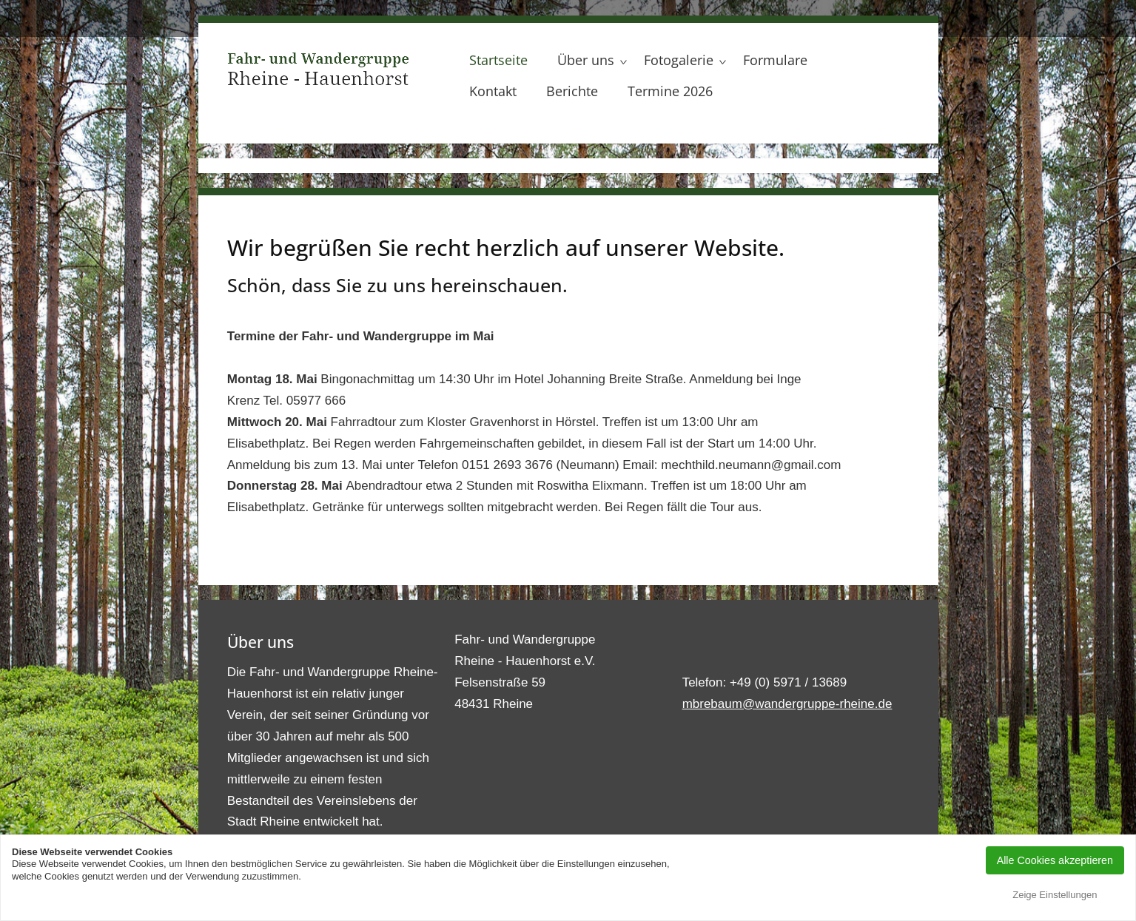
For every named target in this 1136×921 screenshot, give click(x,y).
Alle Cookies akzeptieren (1055, 860)
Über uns (585, 60)
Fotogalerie (678, 60)
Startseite (498, 60)
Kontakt (493, 91)
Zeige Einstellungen (1054, 894)
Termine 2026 (670, 91)
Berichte (572, 91)
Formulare (775, 60)
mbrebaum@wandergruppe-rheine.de (787, 704)
